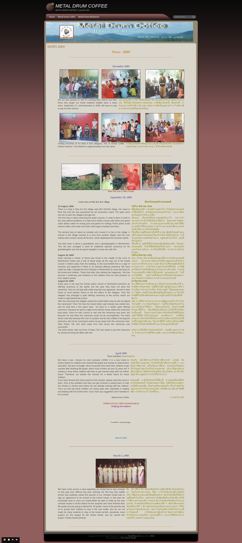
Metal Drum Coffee (66, 17)
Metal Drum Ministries (88, 17)
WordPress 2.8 (134, 536)
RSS (152, 536)
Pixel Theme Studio (128, 538)
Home (52, 17)
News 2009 (56, 47)
